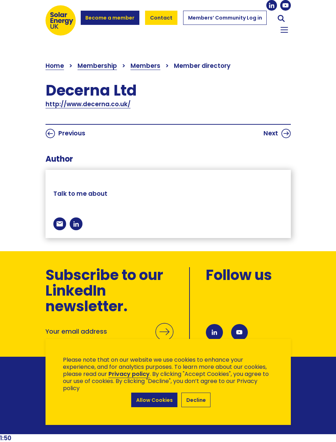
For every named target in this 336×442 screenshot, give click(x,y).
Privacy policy (129, 375)
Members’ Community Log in (225, 21)
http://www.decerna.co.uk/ (88, 104)
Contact (161, 17)
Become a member (110, 21)
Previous (65, 133)
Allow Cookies (154, 400)
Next (277, 133)
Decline (196, 400)
